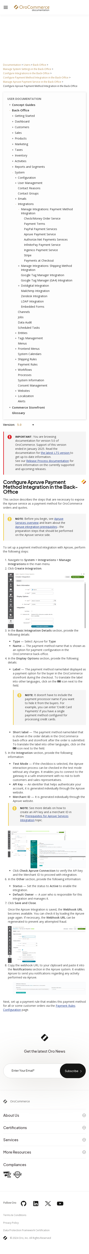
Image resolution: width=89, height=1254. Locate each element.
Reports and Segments (29, 167)
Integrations (25, 204)
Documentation (12, 65)
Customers (21, 127)
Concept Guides (21, 105)
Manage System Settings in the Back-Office (27, 69)
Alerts (21, 401)
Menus (22, 343)
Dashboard (21, 121)
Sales (17, 133)
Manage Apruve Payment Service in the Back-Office (32, 81)
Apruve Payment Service (40, 234)
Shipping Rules (26, 359)
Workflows (24, 370)
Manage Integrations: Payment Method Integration (46, 211)
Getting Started (24, 116)
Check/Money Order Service (42, 218)
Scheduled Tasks (29, 328)
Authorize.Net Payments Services (46, 239)
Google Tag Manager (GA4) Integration (46, 280)
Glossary (18, 413)
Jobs (21, 317)
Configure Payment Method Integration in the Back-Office (35, 77)
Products (20, 138)
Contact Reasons (29, 188)
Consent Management (32, 385)
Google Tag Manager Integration (42, 275)
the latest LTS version (55, 453)
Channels (24, 312)
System (19, 172)
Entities (21, 333)
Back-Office (39, 65)
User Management (29, 183)
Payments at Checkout (39, 260)
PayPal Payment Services (40, 229)
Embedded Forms (32, 306)
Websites (23, 391)
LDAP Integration (32, 301)
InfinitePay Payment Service (42, 245)
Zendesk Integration (34, 296)
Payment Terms (34, 224)
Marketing (20, 144)
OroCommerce (20, 1101)
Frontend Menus (28, 349)
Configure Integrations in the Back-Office (26, 73)
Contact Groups (28, 193)
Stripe (27, 255)
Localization (25, 396)
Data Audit (25, 322)
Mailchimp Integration (35, 291)
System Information (31, 380)
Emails (21, 199)
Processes (24, 375)
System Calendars (29, 354)
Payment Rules (28, 364)
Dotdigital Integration (34, 286)
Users (27, 65)
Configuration (26, 178)
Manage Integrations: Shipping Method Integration (45, 268)
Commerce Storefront (26, 407)
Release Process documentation (47, 461)
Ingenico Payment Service (41, 250)
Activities (19, 161)
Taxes (18, 150)
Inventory (20, 155)
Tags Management (29, 338)
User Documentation (24, 99)
